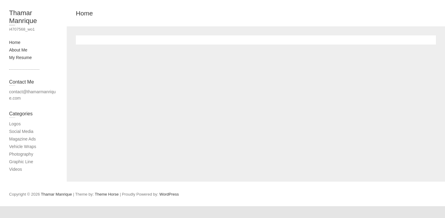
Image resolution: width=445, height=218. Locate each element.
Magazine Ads (22, 139)
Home (14, 42)
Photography (21, 154)
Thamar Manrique (23, 17)
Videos (15, 169)
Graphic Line (21, 161)
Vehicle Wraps (22, 146)
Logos (15, 123)
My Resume (20, 57)
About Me (18, 50)
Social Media (21, 131)
